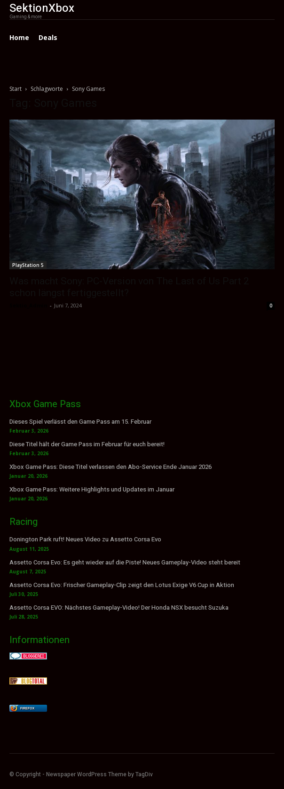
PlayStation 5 (28, 265)
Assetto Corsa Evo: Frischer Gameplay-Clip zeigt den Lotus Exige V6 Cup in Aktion (121, 584)
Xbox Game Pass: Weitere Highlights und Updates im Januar (91, 489)
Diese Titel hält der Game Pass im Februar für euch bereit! (87, 444)
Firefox (27, 708)
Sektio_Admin (28, 305)
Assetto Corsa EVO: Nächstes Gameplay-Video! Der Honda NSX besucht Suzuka (119, 607)
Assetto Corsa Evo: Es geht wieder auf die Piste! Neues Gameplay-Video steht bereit (124, 562)
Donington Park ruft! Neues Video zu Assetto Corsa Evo (85, 539)
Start (15, 89)
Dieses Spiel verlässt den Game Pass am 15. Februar (80, 421)
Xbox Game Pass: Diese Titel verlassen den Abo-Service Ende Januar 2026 (110, 466)
